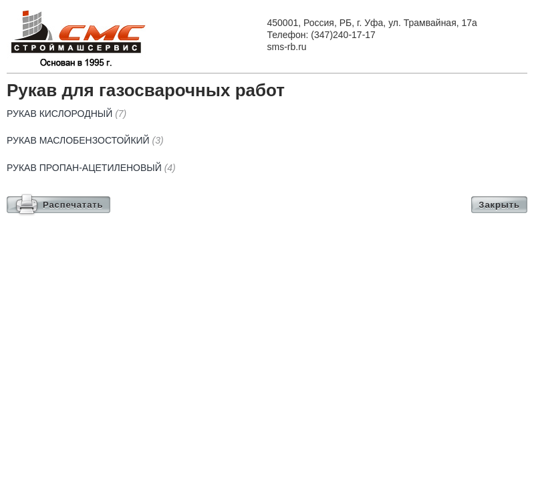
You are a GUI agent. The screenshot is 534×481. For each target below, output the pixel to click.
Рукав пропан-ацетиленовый (91, 167)
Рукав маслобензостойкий (85, 140)
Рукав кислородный (66, 113)
